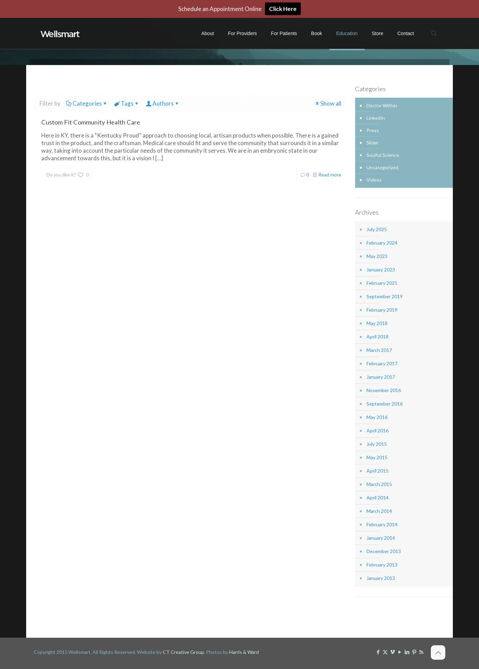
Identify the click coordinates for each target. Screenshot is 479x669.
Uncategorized (382, 167)
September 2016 (384, 404)
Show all (328, 103)
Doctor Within (381, 105)
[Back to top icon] (438, 652)
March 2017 (379, 350)
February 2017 (381, 363)
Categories (87, 103)
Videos (374, 180)
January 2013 (380, 578)
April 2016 (377, 430)
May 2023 (376, 256)
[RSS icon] (421, 652)
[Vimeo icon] (392, 652)
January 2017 (380, 377)
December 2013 (383, 551)
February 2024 (381, 243)
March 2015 (379, 484)
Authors (163, 103)
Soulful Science (382, 155)
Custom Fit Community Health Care (90, 122)
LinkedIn (375, 118)
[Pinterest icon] (414, 652)
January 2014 (380, 538)
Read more (329, 174)
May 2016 (376, 417)
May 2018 (376, 323)
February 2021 (381, 283)
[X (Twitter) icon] (385, 652)
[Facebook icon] (378, 652)
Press (372, 130)
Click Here (283, 8)
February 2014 (381, 524)
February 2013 (381, 565)
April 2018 (377, 336)
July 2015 (376, 444)
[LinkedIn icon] (406, 652)
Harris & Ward (244, 652)
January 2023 (380, 269)
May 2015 (376, 457)
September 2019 (384, 296)
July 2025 (376, 229)
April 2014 (377, 497)
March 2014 (379, 511)
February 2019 (381, 310)
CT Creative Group (183, 652)
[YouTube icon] (399, 652)
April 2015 (377, 471)
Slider (372, 142)
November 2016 (383, 390)
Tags (126, 103)
